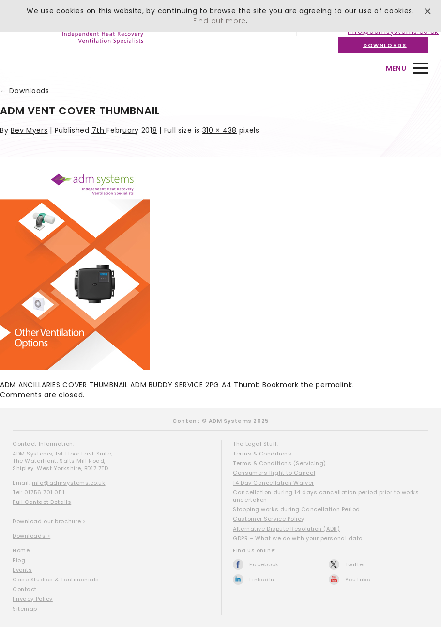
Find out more (219, 21)
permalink (334, 385)
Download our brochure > (49, 521)
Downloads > (31, 536)
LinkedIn (261, 579)
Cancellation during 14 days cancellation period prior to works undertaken (326, 495)
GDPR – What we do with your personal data (298, 538)
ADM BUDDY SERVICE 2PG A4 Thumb (195, 385)
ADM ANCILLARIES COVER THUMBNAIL (64, 385)
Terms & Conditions (262, 453)
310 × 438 (219, 130)
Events (22, 570)
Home (21, 550)
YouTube (358, 579)
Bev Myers (29, 130)
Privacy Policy (33, 599)
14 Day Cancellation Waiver (273, 482)
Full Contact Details (42, 502)
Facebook (264, 564)
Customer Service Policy (268, 519)
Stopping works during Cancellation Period (296, 509)
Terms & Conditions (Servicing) (279, 463)
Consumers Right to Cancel (274, 473)
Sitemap (25, 608)
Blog (19, 560)
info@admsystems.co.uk (69, 482)
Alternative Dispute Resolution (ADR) (286, 529)
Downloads (385, 45)
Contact (25, 589)
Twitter (355, 564)
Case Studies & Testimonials (56, 579)
